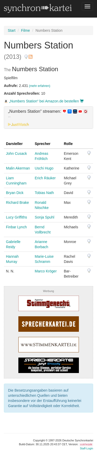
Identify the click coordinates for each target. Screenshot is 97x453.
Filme (25, 30)
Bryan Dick (15, 193)
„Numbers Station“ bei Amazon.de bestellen (44, 101)
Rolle (68, 144)
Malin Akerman (18, 168)
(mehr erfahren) (39, 86)
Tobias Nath (44, 193)
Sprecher (42, 144)
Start (12, 30)
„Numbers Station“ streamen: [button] (48, 113)
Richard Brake (17, 202)
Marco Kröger (46, 271)
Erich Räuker (45, 178)
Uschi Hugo (44, 168)
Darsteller (14, 144)
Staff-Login (86, 448)
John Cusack (16, 153)
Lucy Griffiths (16, 217)
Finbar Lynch (16, 227)
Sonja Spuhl (44, 217)
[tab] (48, 118)
